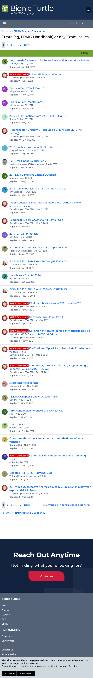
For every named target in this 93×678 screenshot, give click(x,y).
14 (20, 44)
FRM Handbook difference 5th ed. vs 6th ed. (36, 410)
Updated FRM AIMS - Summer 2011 (30, 472)
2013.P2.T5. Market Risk (23, 233)
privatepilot (15, 191)
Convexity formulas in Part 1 (46, 316)
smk (11, 413)
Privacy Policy (9, 654)
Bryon (12, 278)
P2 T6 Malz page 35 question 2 (27, 160)
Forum (5, 610)
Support (6, 614)
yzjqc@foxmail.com (19, 150)
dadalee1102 (15, 445)
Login (5, 623)
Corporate (7, 636)
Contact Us (7, 649)
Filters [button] (84, 52)
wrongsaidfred (17, 386)
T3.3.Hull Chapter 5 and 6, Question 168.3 (34, 396)
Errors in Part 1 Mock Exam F (27, 88)
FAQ (4, 619)
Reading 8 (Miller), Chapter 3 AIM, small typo (36, 219)
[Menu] (4, 24)
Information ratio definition (45, 74)
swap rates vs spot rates (24, 382)
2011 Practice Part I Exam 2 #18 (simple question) (39, 247)
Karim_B (14, 63)
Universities (8, 640)
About (5, 605)
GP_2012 (13, 237)
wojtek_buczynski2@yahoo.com (26, 164)
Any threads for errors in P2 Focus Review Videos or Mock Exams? (50, 60)
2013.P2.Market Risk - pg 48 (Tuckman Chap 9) (37, 188)
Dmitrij (13, 399)
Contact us (46, 576)
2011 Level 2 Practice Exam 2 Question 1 (33, 174)
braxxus (13, 178)
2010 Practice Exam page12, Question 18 (33, 147)
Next (27, 44)
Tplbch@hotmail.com (21, 250)
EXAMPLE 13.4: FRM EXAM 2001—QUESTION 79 (38, 261)
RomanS (13, 119)
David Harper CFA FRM (21, 77)
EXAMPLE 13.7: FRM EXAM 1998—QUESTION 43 (38, 289)
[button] (88, 10)
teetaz (12, 427)
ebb (11, 462)
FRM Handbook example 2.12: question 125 (55, 303)
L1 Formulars (17, 424)
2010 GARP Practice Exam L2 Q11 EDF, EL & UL (37, 115)
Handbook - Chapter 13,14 (25, 275)
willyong (14, 91)
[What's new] (83, 24)
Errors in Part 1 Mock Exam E (27, 101)
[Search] (89, 24)
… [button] (15, 44)
